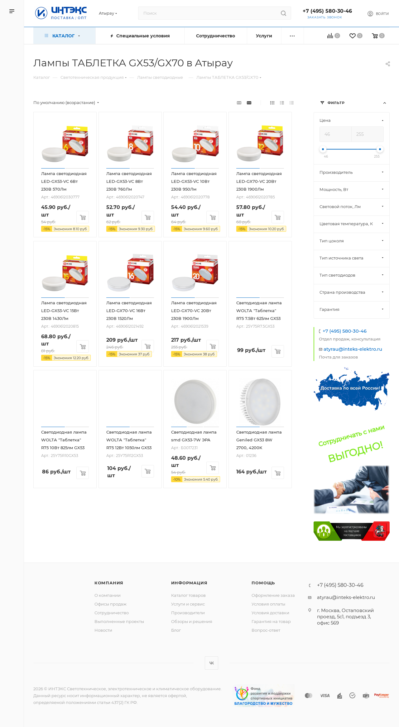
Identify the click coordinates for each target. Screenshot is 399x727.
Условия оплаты (268, 603)
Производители (188, 612)
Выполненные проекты (119, 621)
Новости (103, 630)
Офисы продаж (110, 603)
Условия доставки (270, 612)
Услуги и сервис (188, 603)
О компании (107, 595)
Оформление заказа (273, 595)
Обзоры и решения (191, 621)
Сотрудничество (111, 612)
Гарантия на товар (271, 621)
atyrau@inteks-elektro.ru (353, 349)
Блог (176, 630)
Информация (189, 582)
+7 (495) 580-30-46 (327, 11)
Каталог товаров (188, 595)
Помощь (263, 582)
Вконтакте (211, 663)
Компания (108, 582)
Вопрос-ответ (266, 630)
